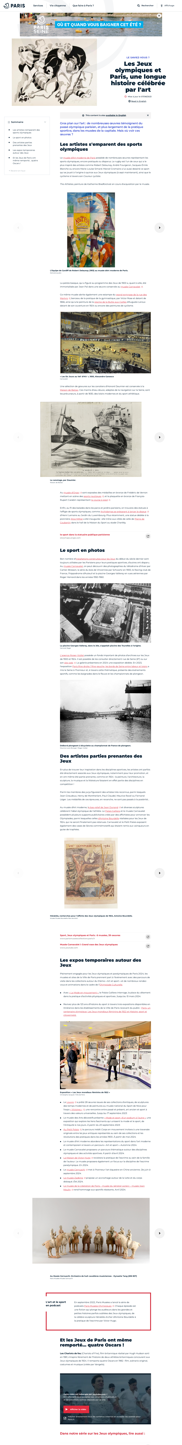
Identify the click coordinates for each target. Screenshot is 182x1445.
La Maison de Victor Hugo (76, 1157)
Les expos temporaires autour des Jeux (24, 151)
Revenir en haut (18, 171)
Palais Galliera (112, 811)
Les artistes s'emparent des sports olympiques (26, 131)
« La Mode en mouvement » (83, 992)
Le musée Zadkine (73, 1178)
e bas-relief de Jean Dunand (103, 807)
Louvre (70, 1102)
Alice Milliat (77, 519)
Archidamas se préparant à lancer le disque (123, 511)
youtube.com (99, 1394)
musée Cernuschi (76, 1169)
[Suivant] (159, 228)
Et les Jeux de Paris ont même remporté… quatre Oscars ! (25, 161)
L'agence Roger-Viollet (72, 655)
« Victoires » (76, 1109)
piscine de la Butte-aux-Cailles (110, 302)
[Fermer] (148, 115)
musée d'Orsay (71, 492)
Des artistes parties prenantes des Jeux (22, 144)
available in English (116, 115)
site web (68, 662)
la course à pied (99, 500)
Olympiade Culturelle (111, 984)
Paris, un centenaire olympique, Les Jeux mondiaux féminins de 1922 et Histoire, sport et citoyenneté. (106, 1012)
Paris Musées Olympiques (97, 1306)
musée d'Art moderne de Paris (79, 157)
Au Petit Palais (71, 1129)
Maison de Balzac (69, 390)
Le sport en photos (22, 137)
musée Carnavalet (130, 286)
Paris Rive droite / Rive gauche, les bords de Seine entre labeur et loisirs (109, 666)
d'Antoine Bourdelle (108, 818)
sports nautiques (92, 496)
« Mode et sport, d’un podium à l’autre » (125, 1117)
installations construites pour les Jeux (95, 558)
